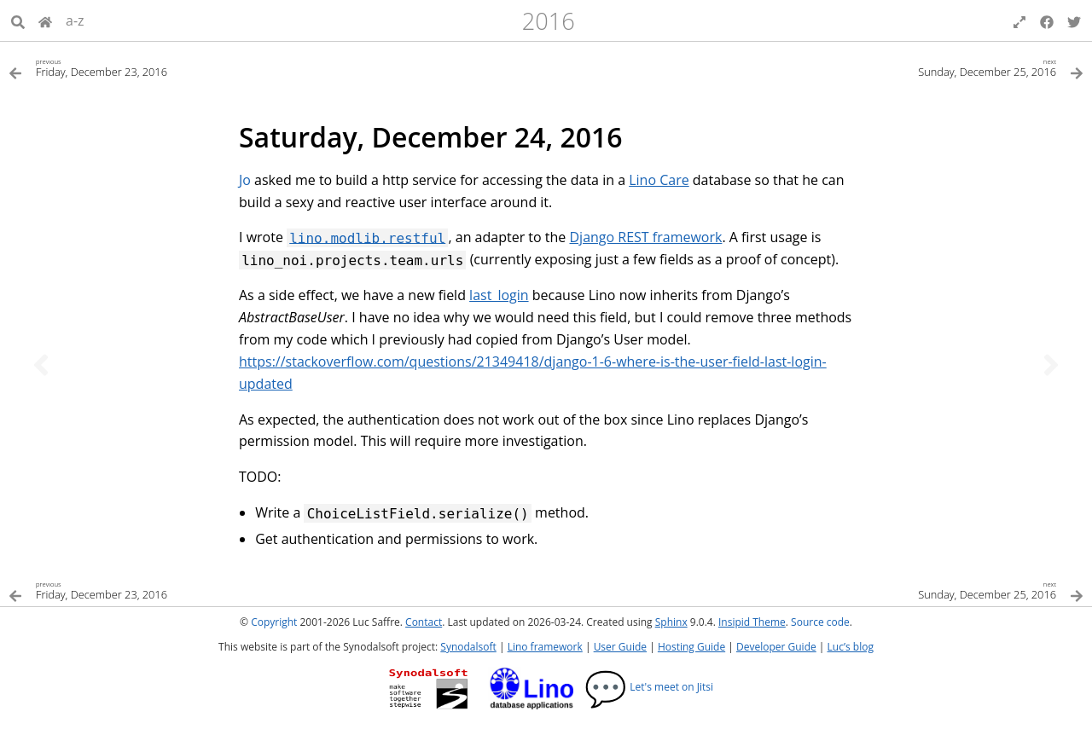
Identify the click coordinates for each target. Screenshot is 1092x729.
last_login (498, 295)
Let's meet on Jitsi (648, 687)
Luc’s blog (851, 646)
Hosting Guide (691, 646)
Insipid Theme (752, 622)
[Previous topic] (41, 365)
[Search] (18, 20)
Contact (423, 622)
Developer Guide (776, 646)
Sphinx (671, 622)
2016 (548, 21)
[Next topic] (1051, 365)
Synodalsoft (468, 646)
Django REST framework (645, 237)
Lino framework (545, 646)
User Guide (620, 646)
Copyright (274, 622)
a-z (75, 20)
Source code (820, 622)
